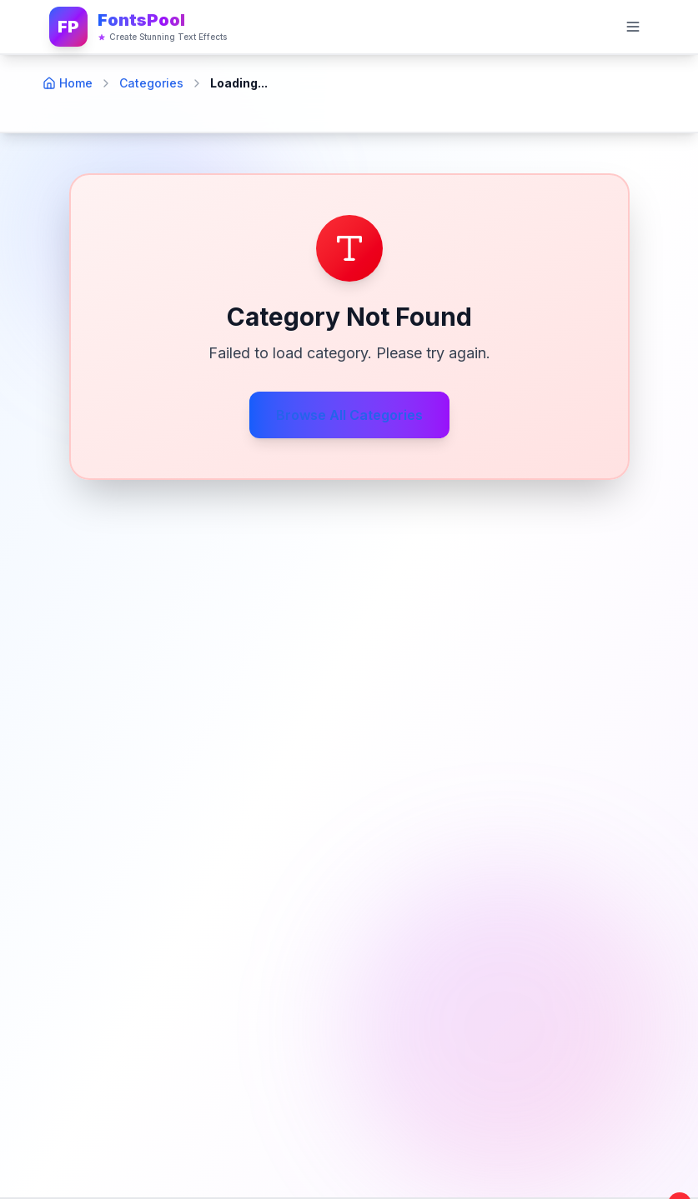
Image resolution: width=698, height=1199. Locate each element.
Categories (151, 83)
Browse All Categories (349, 415)
